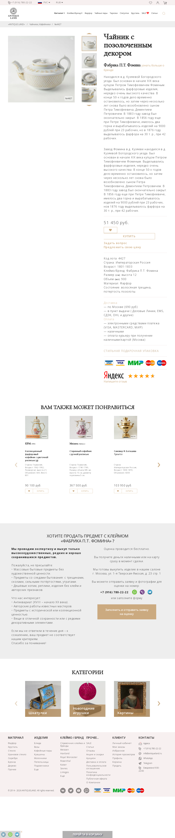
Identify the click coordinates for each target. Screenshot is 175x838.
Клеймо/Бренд (74, 13)
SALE (145, 13)
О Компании (93, 818)
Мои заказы (118, 783)
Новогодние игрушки (84, 746)
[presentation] (16, 480)
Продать (117, 801)
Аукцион (91, 794)
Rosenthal (65, 797)
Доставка (110, 303)
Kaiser (63, 800)
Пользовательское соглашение (96, 803)
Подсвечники (41, 801)
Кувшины (39, 790)
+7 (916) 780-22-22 (114, 628)
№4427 (58, 24)
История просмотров (123, 790)
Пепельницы (41, 798)
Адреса (144, 779)
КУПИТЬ (129, 236)
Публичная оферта (96, 814)
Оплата (109, 319)
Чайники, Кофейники (40, 24)
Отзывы (90, 786)
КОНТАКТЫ (146, 774)
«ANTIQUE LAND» (16, 24)
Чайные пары (101, 13)
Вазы (36, 783)
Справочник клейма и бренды (72, 780)
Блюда (37, 779)
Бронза (12, 798)
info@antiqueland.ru (150, 789)
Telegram (145, 799)
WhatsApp (146, 794)
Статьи (154, 13)
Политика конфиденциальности (98, 809)
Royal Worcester (69, 793)
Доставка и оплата (96, 798)
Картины (125, 749)
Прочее (12, 805)
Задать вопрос (115, 243)
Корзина (117, 798)
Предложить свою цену (122, 247)
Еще (36, 805)
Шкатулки (38, 749)
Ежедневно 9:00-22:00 (149, 805)
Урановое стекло (17, 790)
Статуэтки (124, 13)
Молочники (40, 794)
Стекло (12, 786)
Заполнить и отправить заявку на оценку (127, 648)
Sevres (64, 804)
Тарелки (114, 13)
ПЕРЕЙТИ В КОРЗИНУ (87, 834)
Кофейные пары (43, 786)
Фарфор (88, 13)
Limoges (64, 808)
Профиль (117, 794)
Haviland (65, 789)
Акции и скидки (95, 790)
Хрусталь (135, 13)
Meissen (64, 785)
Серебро (13, 794)
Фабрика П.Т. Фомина (122, 65)
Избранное (118, 786)
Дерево (12, 801)
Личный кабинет (121, 779)
